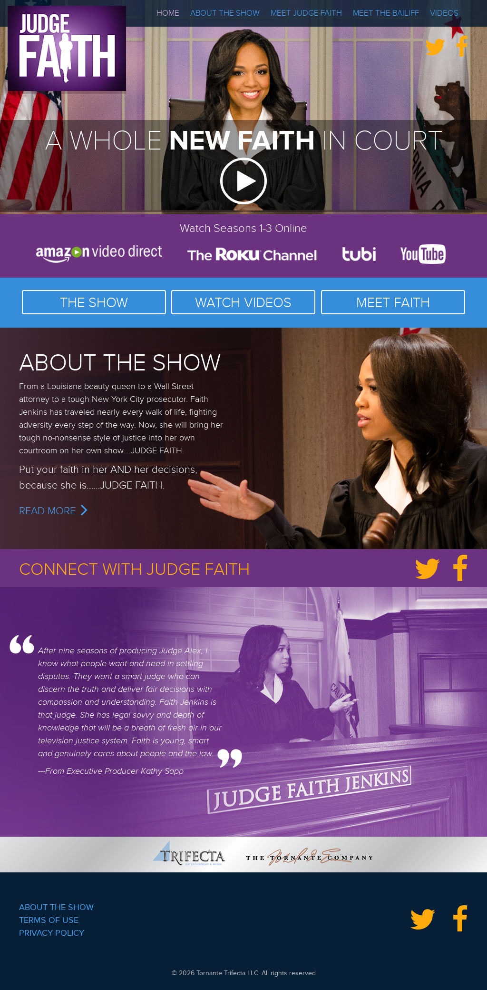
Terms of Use (48, 920)
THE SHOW (94, 302)
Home (167, 13)
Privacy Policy (51, 933)
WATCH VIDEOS (243, 302)
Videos (444, 13)
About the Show (225, 13)
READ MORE (53, 511)
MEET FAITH (393, 302)
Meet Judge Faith (306, 13)
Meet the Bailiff (386, 13)
